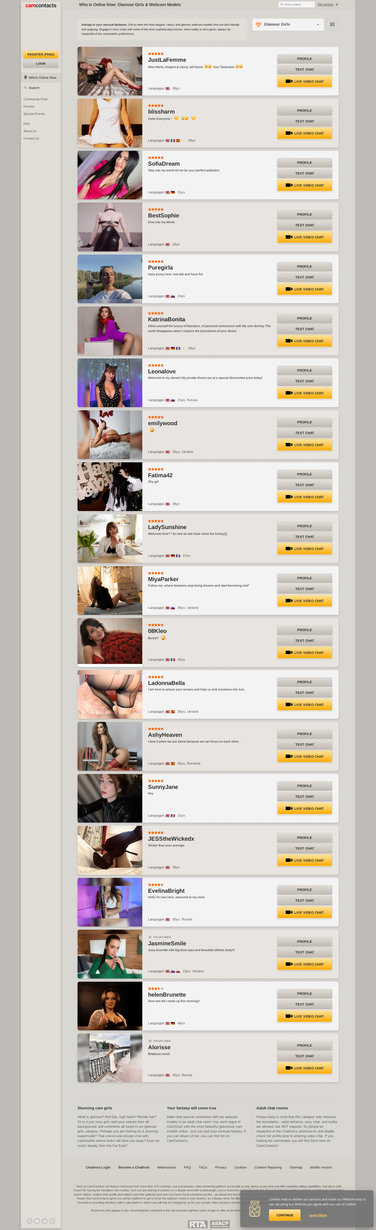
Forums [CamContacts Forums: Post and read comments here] (29, 106)
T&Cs (203, 1167)
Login (41, 63)
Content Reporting (268, 1167)
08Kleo (157, 631)
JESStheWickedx (171, 838)
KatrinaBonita (166, 319)
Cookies (240, 1167)
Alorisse (159, 1047)
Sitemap (296, 1167)
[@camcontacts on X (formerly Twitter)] (29, 1221)
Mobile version (321, 1167)
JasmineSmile (167, 943)
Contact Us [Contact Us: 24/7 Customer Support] (31, 138)
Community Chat (35, 99)
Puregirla (160, 267)
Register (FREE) (41, 54)
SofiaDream (164, 163)
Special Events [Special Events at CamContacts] (34, 114)
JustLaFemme (167, 60)
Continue (285, 1215)
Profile (304, 59)
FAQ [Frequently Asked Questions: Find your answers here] (27, 124)
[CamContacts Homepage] (41, 26)
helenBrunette (167, 994)
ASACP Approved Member (220, 1224)
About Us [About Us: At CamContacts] (30, 131)
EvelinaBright (166, 891)
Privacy (221, 1167)
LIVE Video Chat (305, 81)
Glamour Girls (277, 24)
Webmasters (166, 1167)
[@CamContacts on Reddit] (45, 1221)
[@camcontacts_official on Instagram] (52, 1221)
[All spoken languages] (183, 140)
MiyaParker (163, 579)
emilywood (162, 423)
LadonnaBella (166, 683)
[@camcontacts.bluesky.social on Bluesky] (37, 1221)
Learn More (318, 1215)
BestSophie (163, 215)
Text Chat (304, 69)
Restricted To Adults (198, 1224)
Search (34, 88)
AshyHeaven (165, 735)
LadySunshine (167, 527)
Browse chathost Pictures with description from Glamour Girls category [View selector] (332, 24)
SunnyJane (163, 787)
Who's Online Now (42, 78)
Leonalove (162, 371)
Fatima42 (160, 475)
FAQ (187, 1167)
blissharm (161, 111)
